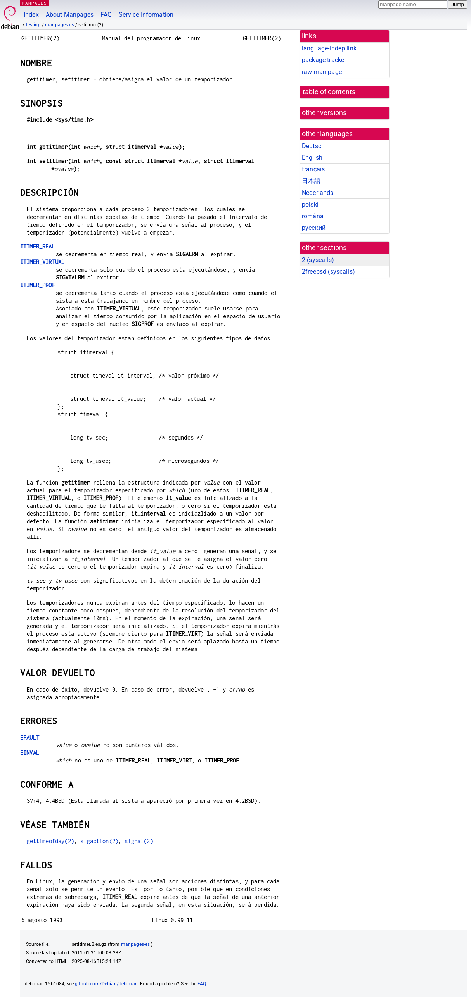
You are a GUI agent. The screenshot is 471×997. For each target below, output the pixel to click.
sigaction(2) (99, 841)
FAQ (106, 14)
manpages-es (59, 25)
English (312, 157)
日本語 (311, 181)
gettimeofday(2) (50, 841)
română (313, 216)
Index (31, 14)
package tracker (324, 60)
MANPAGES (34, 2)
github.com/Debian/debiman (106, 984)
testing (33, 25)
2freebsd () (328, 271)
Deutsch (313, 146)
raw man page (322, 72)
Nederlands (318, 193)
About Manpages (70, 14)
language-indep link (329, 48)
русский (314, 227)
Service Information (146, 14)
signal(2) (139, 841)
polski (310, 204)
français (313, 169)
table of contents (329, 92)
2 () (318, 260)
